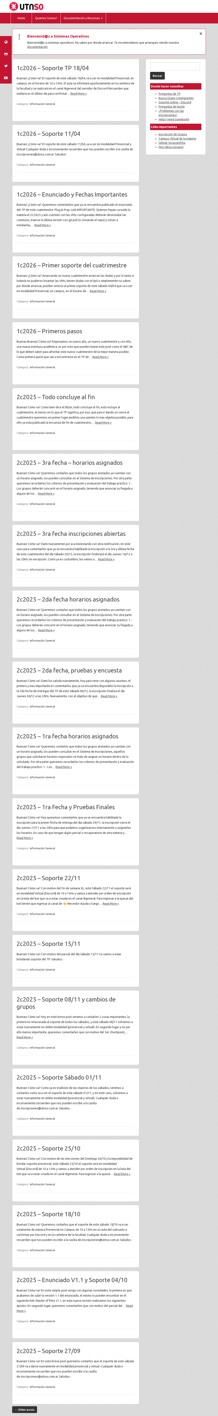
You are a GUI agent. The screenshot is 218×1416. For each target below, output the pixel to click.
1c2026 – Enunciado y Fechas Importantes (72, 194)
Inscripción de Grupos (173, 134)
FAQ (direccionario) (171, 147)
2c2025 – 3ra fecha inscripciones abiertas (71, 533)
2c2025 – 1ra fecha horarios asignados (67, 736)
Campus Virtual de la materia (177, 138)
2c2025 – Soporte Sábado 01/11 (59, 1077)
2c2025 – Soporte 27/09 (48, 1351)
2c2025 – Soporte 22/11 (48, 878)
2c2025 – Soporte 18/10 (48, 1214)
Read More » (78, 93)
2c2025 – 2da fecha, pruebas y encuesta (69, 670)
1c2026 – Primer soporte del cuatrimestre (72, 265)
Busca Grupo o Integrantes (176, 98)
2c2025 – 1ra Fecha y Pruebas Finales (66, 807)
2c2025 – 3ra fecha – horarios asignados (70, 462)
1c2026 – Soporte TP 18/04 (53, 68)
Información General (42, 103)
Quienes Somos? (46, 18)
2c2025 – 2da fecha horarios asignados (68, 599)
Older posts (24, 1409)
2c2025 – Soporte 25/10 (48, 1148)
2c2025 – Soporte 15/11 (48, 943)
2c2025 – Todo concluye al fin (56, 397)
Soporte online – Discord (175, 102)
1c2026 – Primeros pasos (49, 331)
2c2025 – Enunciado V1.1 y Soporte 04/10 (72, 1280)
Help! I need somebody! (174, 119)
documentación (37, 47)
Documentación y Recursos (83, 18)
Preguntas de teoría (172, 106)
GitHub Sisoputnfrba (172, 143)
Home (21, 18)
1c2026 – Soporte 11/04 (48, 133)
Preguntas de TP (170, 94)
